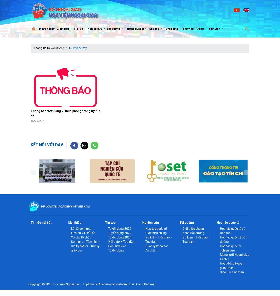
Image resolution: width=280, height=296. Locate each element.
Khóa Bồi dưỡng (193, 233)
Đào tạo (156, 29)
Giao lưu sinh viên (232, 272)
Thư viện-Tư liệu (195, 29)
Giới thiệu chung (156, 233)
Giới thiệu (64, 29)
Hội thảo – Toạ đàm (121, 242)
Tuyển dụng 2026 (119, 229)
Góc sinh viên (117, 246)
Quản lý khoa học (156, 246)
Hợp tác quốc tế (136, 29)
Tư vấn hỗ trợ (78, 48)
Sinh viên (216, 29)
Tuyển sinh (172, 29)
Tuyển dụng (116, 250)
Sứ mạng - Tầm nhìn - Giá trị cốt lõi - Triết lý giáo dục (85, 246)
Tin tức (80, 29)
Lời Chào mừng (81, 229)
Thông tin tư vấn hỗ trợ (49, 48)
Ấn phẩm (151, 250)
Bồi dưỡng (115, 29)
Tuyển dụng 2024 (119, 237)
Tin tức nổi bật (46, 28)
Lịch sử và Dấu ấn (83, 233)
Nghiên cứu (97, 29)
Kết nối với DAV (47, 145)
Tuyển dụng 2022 (119, 233)
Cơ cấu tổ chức (81, 237)
